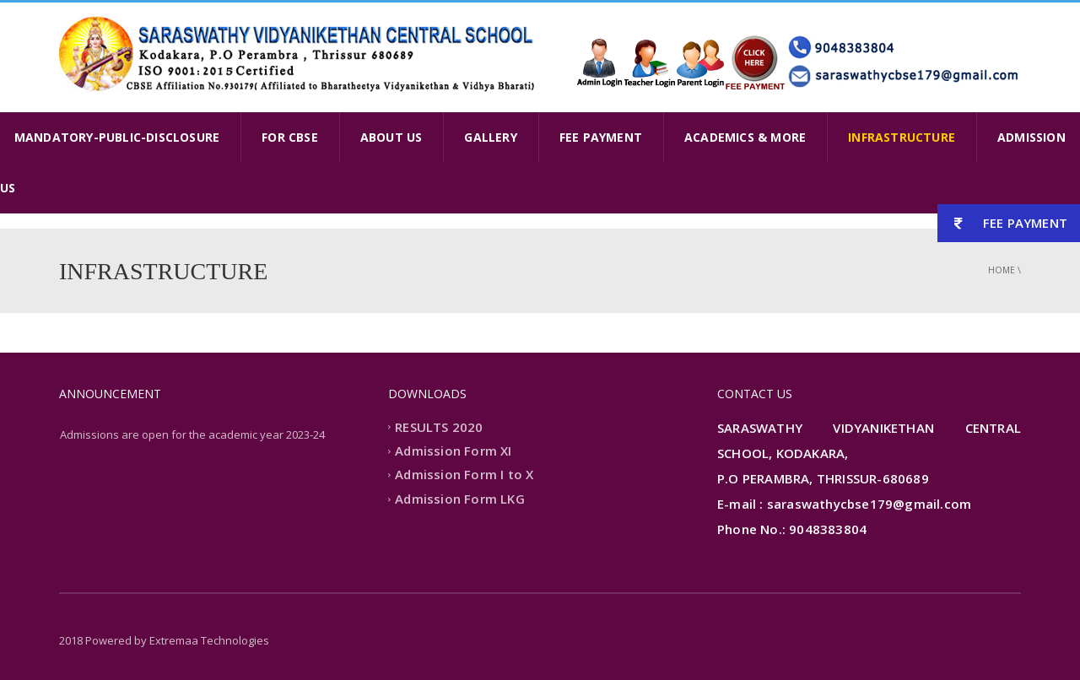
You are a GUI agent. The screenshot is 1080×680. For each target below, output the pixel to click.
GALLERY (490, 137)
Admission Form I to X (464, 475)
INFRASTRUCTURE (901, 137)
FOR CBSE (290, 137)
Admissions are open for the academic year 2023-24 (192, 434)
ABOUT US (391, 137)
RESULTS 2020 (439, 426)
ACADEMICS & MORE (745, 137)
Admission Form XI (453, 450)
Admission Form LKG (460, 498)
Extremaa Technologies (209, 640)
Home (1001, 270)
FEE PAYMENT (600, 137)
